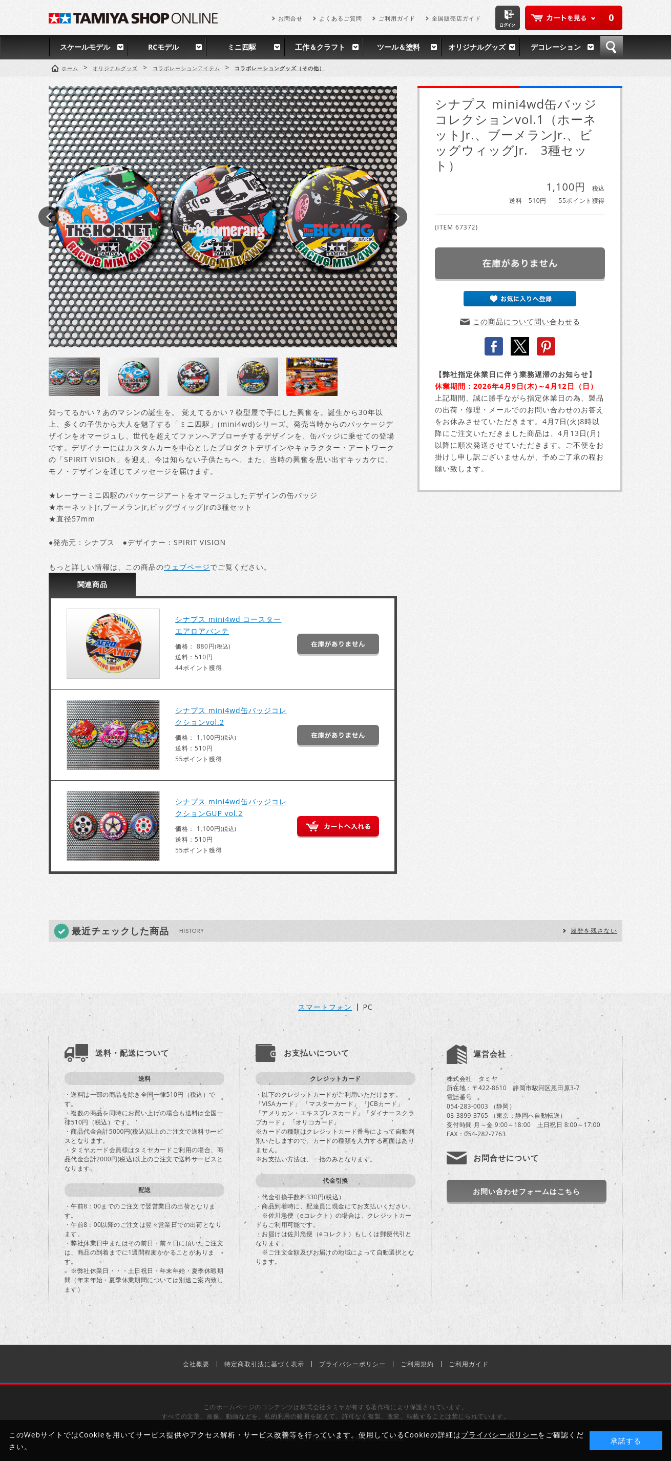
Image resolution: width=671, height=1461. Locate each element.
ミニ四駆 (241, 47)
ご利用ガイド (397, 18)
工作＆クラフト (320, 47)
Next (397, 216)
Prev (48, 216)
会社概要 (196, 1364)
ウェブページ (187, 567)
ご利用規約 (417, 1364)
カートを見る (573, 18)
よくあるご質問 (340, 18)
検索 (611, 47)
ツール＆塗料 (398, 47)
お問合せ (290, 18)
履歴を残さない (594, 930)
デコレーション (556, 47)
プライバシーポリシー (352, 1364)
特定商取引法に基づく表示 (264, 1364)
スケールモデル (85, 47)
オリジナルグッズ (477, 47)
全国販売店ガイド (456, 18)
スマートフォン (325, 1007)
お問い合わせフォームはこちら (526, 1191)
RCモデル (163, 47)
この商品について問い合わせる (526, 321)
